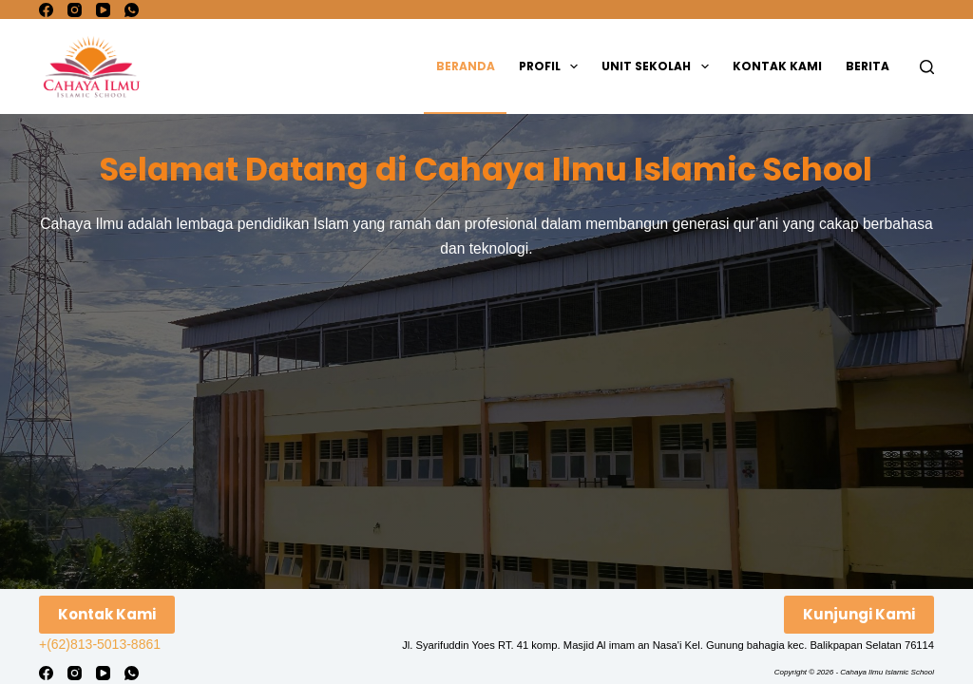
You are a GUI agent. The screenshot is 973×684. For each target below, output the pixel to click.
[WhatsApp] (131, 10)
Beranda (465, 66)
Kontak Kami (777, 66)
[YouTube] (103, 10)
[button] (574, 66)
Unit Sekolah (658, 66)
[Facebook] (46, 10)
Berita (867, 66)
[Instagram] (74, 10)
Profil (552, 66)
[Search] (927, 67)
